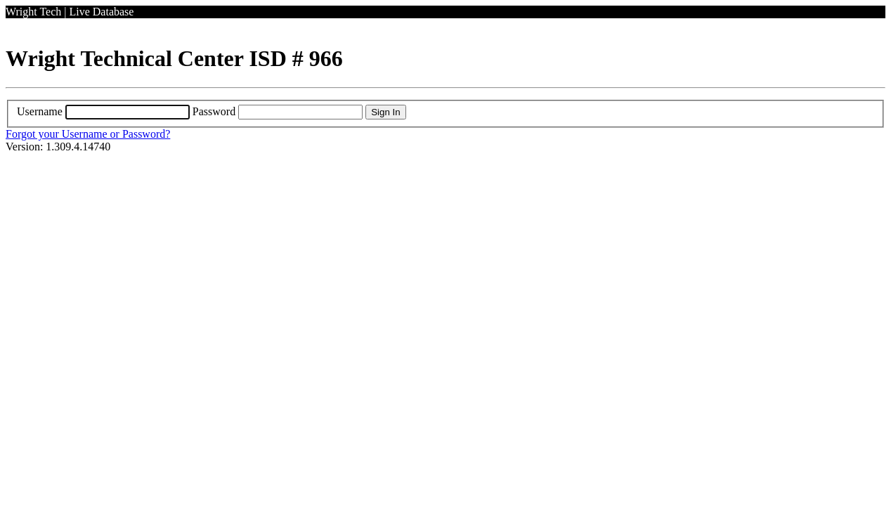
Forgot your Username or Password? (88, 134)
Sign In (386, 112)
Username (40, 111)
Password (214, 111)
